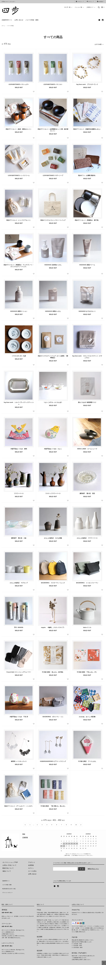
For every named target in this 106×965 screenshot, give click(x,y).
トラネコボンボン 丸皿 (19, 355)
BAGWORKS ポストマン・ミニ (53, 716)
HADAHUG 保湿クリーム (87, 264)
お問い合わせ (19, 20)
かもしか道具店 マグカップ (19, 582)
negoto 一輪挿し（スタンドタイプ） (53, 626)
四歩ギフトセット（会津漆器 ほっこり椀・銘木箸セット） (53, 129)
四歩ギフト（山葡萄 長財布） (87, 175)
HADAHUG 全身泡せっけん (52, 264)
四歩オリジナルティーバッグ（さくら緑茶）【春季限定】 (53, 356)
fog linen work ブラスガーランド (87, 83)
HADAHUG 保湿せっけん (53, 310)
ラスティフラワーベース (53, 492)
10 (76, 824)
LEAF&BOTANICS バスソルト (53, 83)
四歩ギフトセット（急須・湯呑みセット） (19, 128)
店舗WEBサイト (7, 20)
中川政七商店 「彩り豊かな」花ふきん (53, 805)
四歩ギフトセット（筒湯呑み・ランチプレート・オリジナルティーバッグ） (19, 265)
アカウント (80, 1)
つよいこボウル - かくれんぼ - (53, 401)
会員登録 (101, 1)
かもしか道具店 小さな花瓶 (53, 537)
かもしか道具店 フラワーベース (87, 537)
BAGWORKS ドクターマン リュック (53, 582)
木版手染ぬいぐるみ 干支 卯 (19, 716)
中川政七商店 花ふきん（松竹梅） (53, 671)
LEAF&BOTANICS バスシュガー (19, 83)
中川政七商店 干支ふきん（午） (87, 671)
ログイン (90, 1)
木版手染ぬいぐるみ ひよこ (53, 448)
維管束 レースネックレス (18, 760)
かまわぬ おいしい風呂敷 (87, 716)
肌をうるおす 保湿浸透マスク (87, 401)
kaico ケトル (87, 626)
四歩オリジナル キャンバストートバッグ (53, 219)
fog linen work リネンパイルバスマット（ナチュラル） (87, 356)
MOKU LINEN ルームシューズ (87, 448)
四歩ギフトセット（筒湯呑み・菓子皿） (87, 219)
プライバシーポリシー (8, 888)
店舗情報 (25, 836)
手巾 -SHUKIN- (18, 626)
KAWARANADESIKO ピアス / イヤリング (53, 760)
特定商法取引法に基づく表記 (11, 885)
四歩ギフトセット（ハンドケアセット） (18, 219)
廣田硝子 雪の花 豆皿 (87, 492)
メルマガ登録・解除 (32, 20)
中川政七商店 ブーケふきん (87, 760)
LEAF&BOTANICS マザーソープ (53, 175)
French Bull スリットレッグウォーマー (19, 671)
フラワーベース (19, 492)
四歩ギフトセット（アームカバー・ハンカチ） (18, 805)
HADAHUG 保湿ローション (18, 310)
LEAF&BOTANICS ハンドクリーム (19, 175)
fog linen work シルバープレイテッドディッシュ (19, 402)
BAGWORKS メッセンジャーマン (87, 582)
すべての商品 (10, 25)
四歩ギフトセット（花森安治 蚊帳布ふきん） (87, 128)
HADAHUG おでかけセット (87, 310)
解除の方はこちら (93, 868)
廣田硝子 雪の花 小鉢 (18, 537)
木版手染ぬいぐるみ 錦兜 (19, 448)
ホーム (3, 25)
